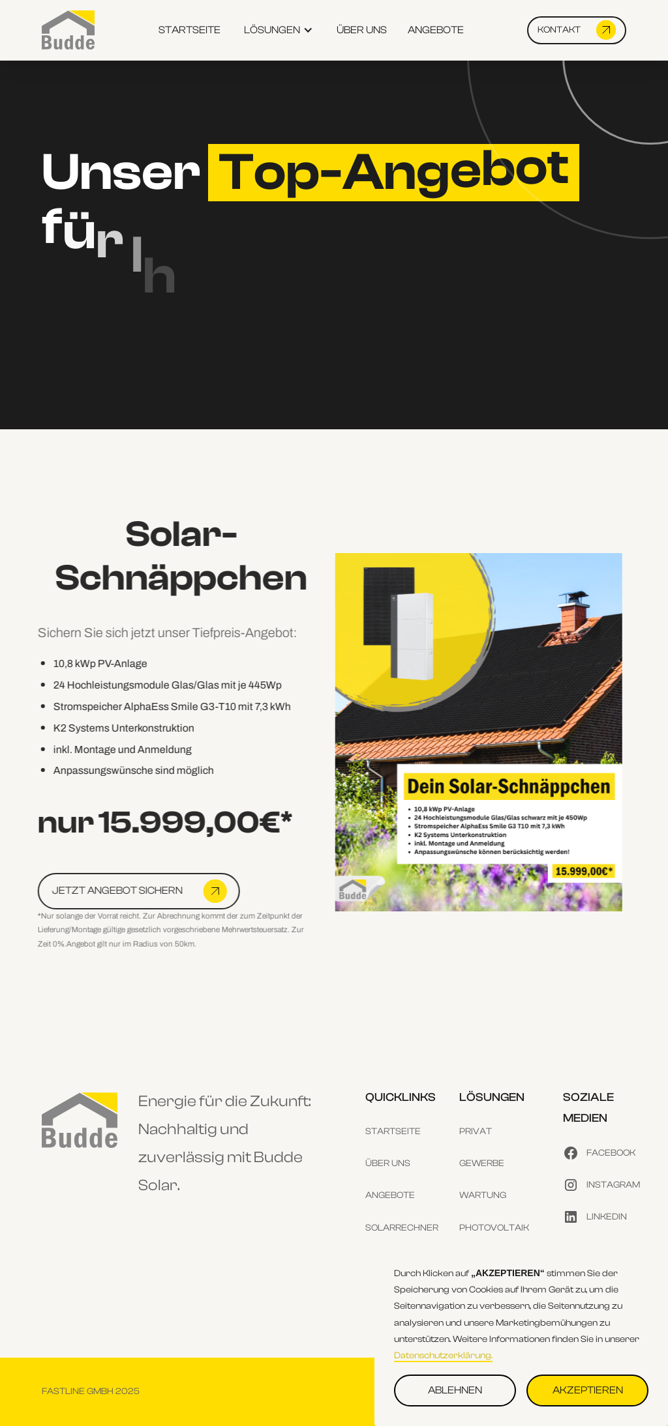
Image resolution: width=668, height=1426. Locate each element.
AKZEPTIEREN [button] (588, 1390)
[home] (68, 30)
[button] (278, 30)
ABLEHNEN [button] (455, 1390)
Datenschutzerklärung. (443, 1355)
